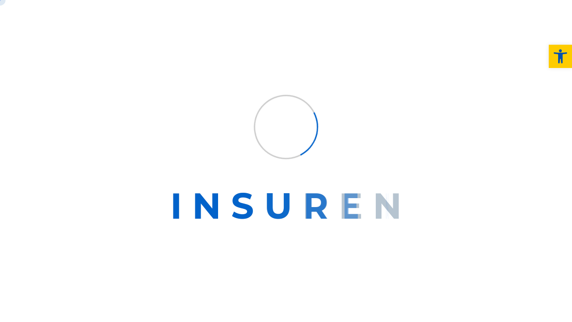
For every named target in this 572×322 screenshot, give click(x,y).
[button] (560, 56)
